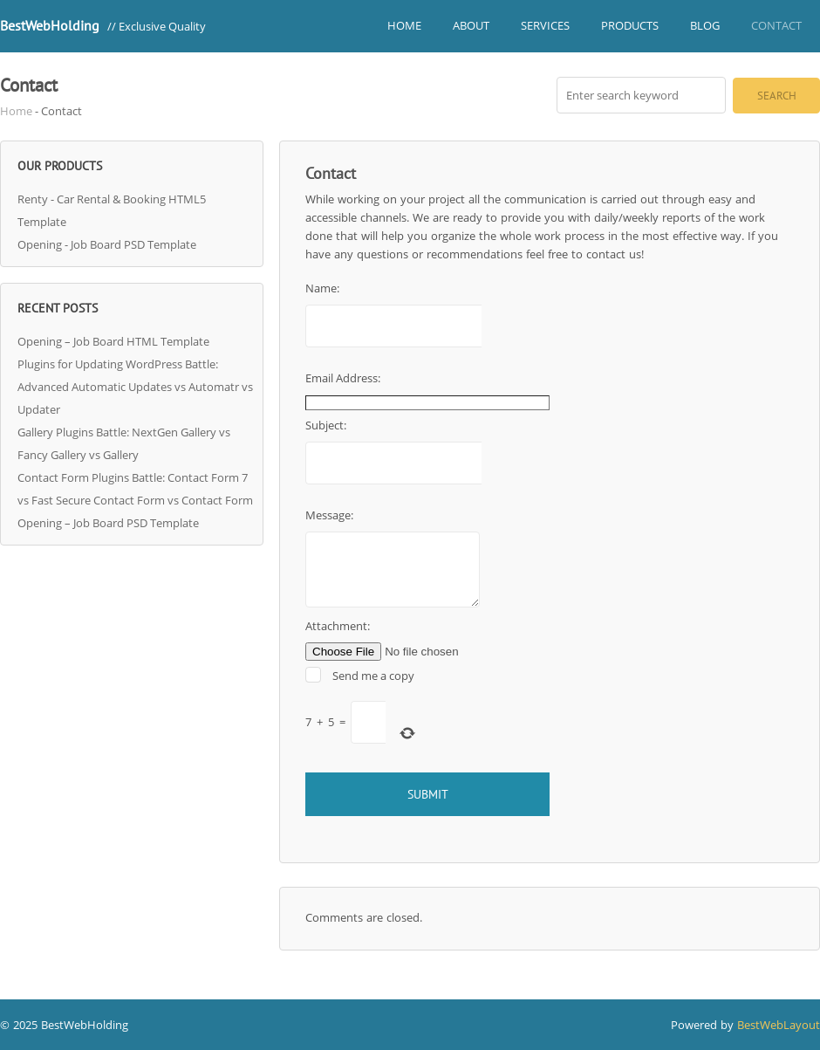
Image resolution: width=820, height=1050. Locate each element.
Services (545, 25)
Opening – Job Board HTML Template (113, 341)
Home (404, 25)
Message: (331, 515)
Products (630, 25)
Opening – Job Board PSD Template (108, 523)
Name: (324, 288)
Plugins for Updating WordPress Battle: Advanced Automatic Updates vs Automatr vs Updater (135, 386)
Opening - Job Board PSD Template (106, 244)
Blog (705, 25)
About (471, 25)
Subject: (328, 425)
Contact (776, 25)
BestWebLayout (778, 1025)
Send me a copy (373, 675)
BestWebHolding (49, 25)
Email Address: (345, 378)
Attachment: (337, 626)
